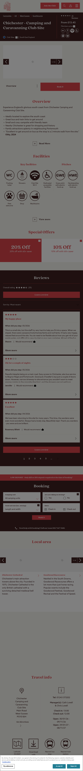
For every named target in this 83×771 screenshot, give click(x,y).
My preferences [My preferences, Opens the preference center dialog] (8, 766)
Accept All (59, 766)
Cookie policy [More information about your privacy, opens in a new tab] (6, 762)
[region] (41, 763)
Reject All (73, 766)
